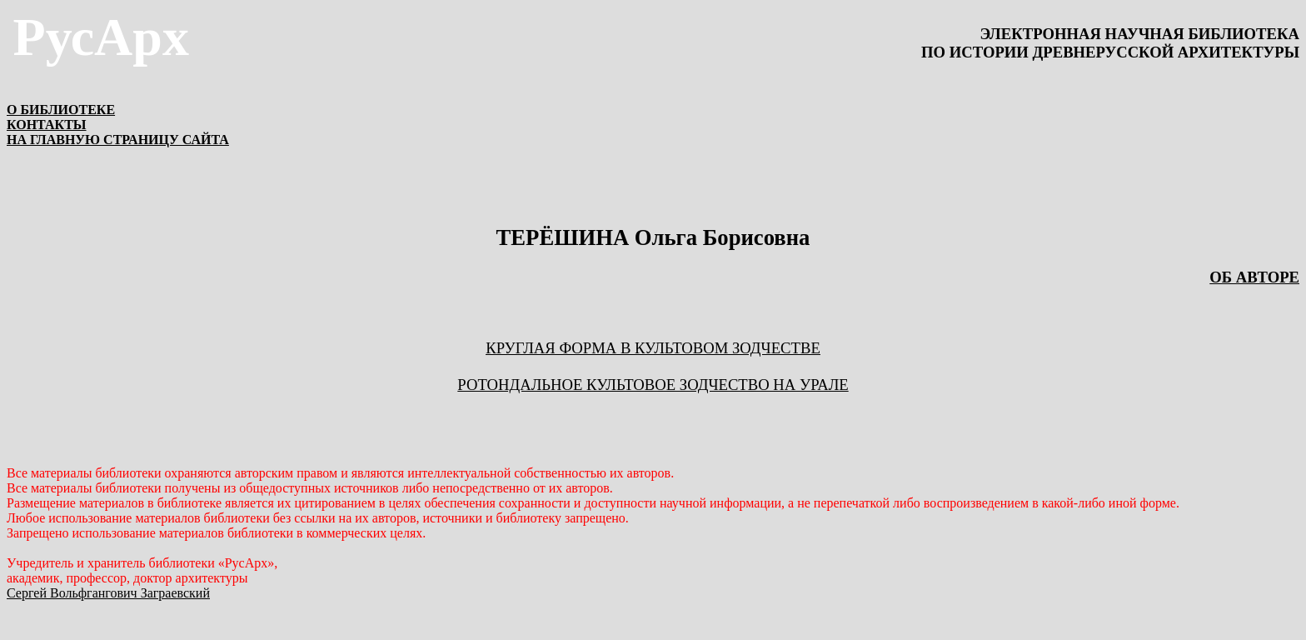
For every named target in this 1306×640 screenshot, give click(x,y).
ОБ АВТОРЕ (1254, 277)
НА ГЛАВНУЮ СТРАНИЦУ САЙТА (118, 139)
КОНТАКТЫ (47, 125)
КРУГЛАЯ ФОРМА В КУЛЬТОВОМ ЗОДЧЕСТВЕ (653, 348)
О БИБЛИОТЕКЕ (61, 109)
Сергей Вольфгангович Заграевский (108, 593)
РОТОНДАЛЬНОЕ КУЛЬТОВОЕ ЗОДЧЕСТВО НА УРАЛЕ (652, 384)
